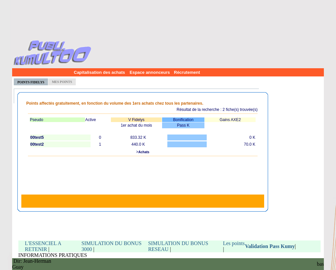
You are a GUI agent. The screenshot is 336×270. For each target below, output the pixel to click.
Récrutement (187, 72)
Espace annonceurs (148, 72)
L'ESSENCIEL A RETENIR (43, 246)
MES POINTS (62, 82)
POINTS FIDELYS (30, 82)
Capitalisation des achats (98, 72)
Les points (233, 243)
